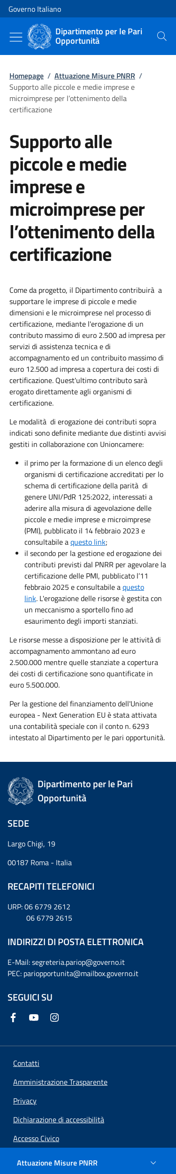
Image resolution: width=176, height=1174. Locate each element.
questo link (88, 542)
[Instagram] (56, 1017)
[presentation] (162, 36)
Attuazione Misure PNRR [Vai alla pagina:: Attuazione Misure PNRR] (94, 75)
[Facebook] (15, 1017)
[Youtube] (35, 1017)
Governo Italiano (34, 9)
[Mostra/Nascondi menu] (15, 37)
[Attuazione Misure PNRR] (88, 1162)
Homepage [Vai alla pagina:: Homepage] (26, 75)
